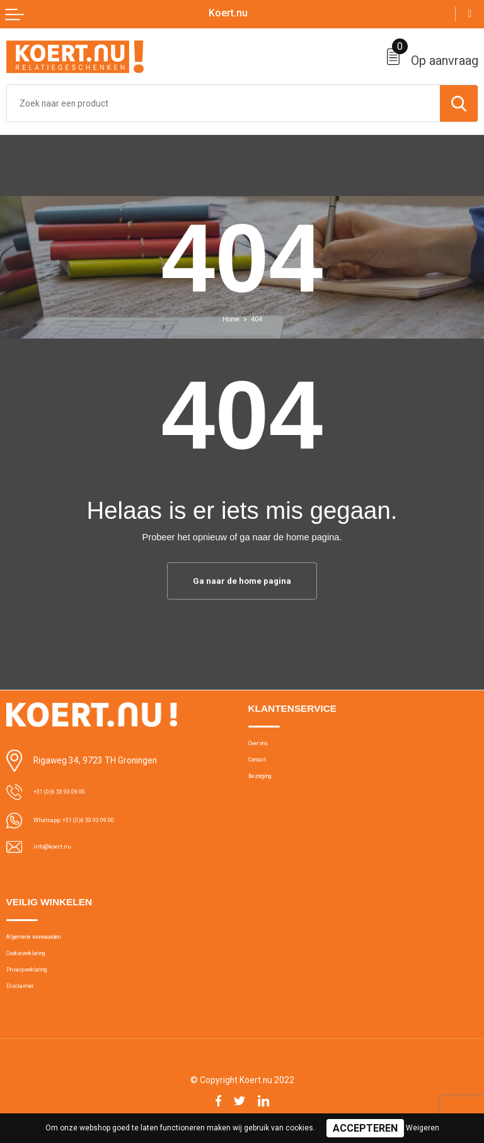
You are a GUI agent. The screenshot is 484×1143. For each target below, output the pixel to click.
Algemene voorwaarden (49, 941)
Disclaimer (25, 1001)
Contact (262, 765)
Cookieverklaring (37, 960)
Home (230, 318)
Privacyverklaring (36, 980)
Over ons (264, 746)
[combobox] (223, 103)
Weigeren (422, 1127)
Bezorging (267, 786)
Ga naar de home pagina (242, 581)
